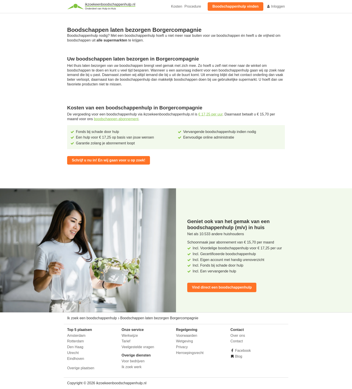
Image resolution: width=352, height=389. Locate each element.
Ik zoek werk (132, 367)
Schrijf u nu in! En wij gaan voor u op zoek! (108, 160)
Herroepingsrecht (190, 353)
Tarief (126, 341)
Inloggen (275, 6)
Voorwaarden (186, 335)
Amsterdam (76, 335)
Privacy (182, 347)
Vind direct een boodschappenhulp (222, 287)
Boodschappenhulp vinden (235, 6)
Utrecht (73, 353)
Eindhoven (75, 359)
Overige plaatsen (80, 368)
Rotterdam (75, 341)
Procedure (193, 6)
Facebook (242, 350)
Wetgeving (184, 341)
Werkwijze (130, 335)
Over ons (238, 335)
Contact (237, 341)
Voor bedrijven (133, 361)
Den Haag (75, 347)
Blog (238, 356)
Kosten (176, 6)
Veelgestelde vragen (138, 347)
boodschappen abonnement (116, 119)
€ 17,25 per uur (210, 114)
